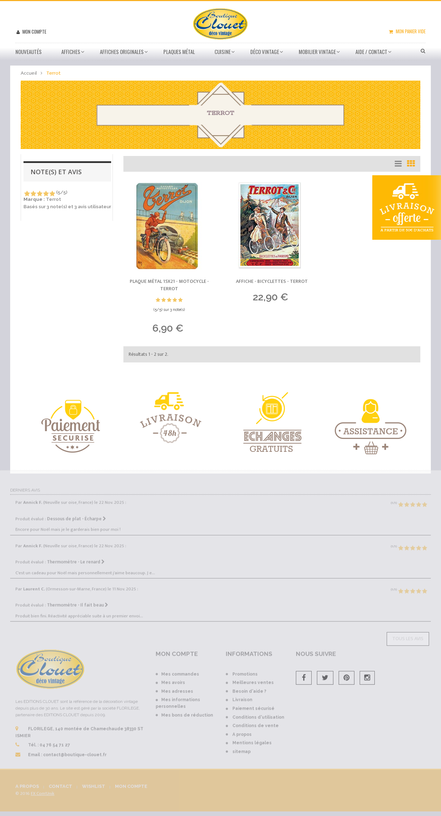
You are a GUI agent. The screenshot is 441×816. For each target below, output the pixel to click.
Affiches (70, 51)
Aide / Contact (371, 51)
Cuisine (223, 51)
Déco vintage (264, 51)
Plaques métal (179, 51)
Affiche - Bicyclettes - (272, 281)
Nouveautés (28, 51)
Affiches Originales (122, 51)
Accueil (29, 73)
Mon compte (33, 31)
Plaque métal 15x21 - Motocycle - (169, 285)
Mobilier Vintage (317, 51)
